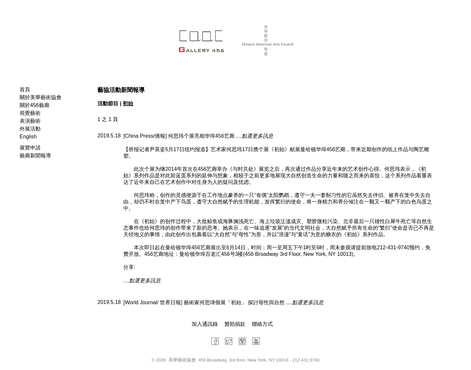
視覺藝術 (30, 113)
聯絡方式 (262, 324)
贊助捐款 (234, 324)
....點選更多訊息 (254, 136)
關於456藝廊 (34, 105)
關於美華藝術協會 (40, 97)
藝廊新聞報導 (35, 155)
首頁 (25, 89)
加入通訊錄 (205, 324)
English (28, 136)
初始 (128, 103)
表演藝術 (30, 121)
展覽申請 (30, 147)
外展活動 (30, 129)
